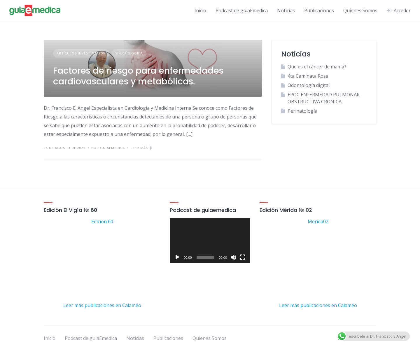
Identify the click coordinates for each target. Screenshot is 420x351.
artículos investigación (81, 53)
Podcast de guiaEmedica (242, 10)
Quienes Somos (360, 10)
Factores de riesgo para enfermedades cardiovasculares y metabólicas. (138, 76)
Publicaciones (319, 10)
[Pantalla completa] (243, 257)
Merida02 (318, 221)
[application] (210, 240)
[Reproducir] (177, 257)
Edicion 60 (102, 221)
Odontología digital (309, 85)
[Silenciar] (233, 257)
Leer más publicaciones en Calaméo (102, 305)
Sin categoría (129, 53)
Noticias (286, 10)
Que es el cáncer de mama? (317, 66)
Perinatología (302, 111)
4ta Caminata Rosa (308, 76)
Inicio (200, 10)
